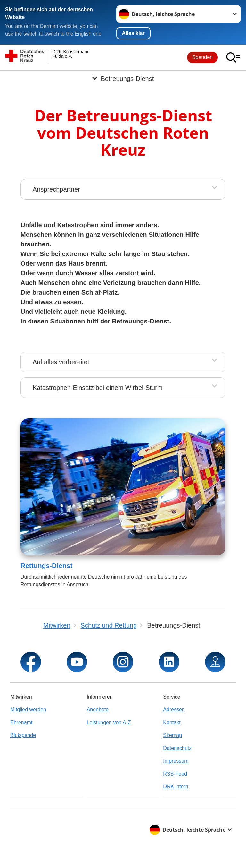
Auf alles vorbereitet (61, 361)
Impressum (175, 761)
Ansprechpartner (56, 189)
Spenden (202, 57)
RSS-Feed (175, 773)
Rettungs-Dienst (46, 565)
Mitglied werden (28, 709)
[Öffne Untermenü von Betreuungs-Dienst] (123, 78)
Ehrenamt (21, 722)
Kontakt (171, 722)
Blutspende (23, 735)
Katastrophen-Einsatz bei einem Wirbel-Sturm (98, 387)
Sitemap (172, 735)
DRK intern (175, 786)
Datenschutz (177, 748)
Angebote (98, 709)
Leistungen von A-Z (109, 722)
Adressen (174, 709)
